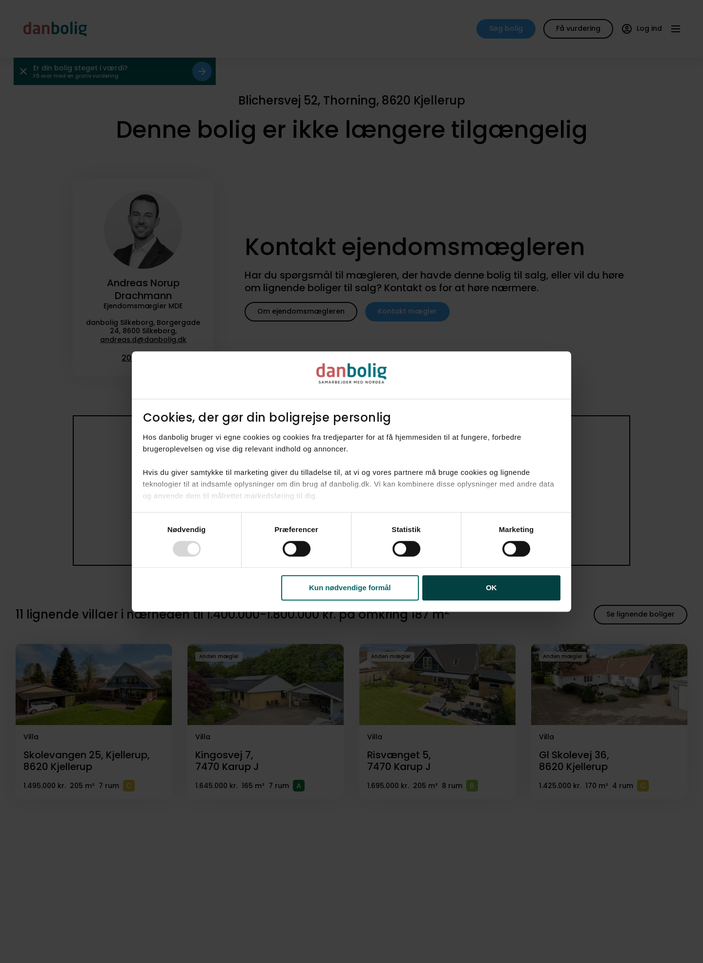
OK (491, 588)
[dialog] (351, 481)
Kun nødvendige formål (350, 588)
